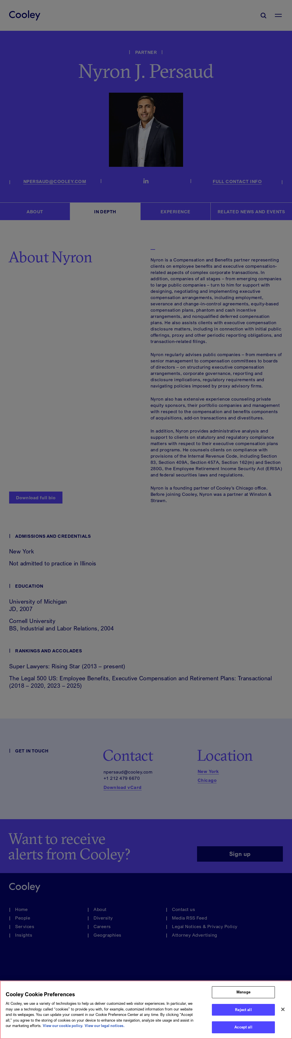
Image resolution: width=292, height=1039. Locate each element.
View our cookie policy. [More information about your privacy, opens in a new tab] (63, 1026)
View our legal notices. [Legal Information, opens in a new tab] (105, 1026)
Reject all (243, 1010)
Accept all (243, 1027)
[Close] (283, 1009)
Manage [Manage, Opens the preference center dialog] (243, 992)
